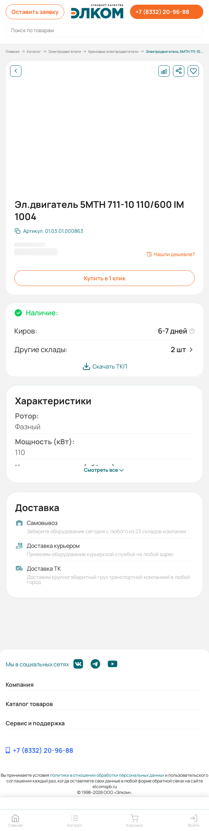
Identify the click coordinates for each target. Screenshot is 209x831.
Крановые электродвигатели (113, 51)
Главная (13, 51)
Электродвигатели (64, 51)
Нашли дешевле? (170, 254)
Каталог (34, 51)
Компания (20, 685)
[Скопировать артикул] (49, 231)
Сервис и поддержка (35, 723)
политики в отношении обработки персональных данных (107, 775)
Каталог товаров (29, 704)
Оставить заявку (35, 12)
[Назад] (15, 71)
